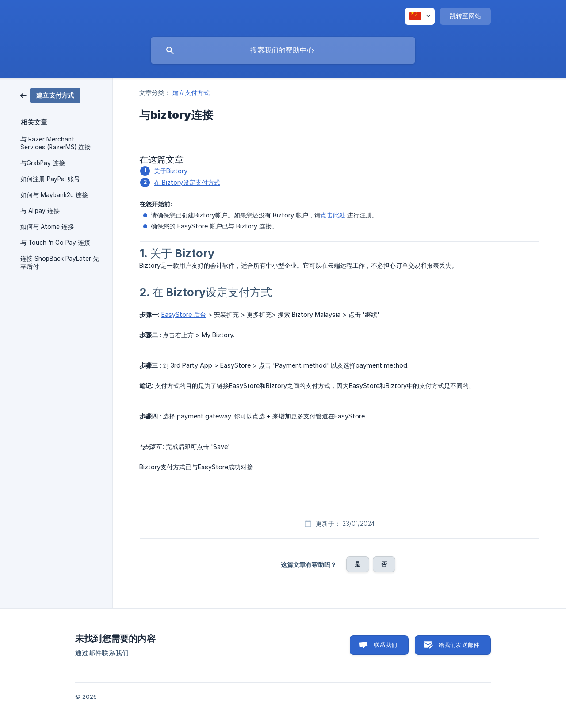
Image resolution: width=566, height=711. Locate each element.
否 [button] (384, 563)
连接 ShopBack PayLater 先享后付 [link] (59, 262)
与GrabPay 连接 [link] (42, 163)
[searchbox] (283, 50)
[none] (420, 16)
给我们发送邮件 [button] (459, 644)
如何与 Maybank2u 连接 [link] (54, 194)
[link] (50, 95)
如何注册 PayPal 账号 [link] (50, 179)
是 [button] (357, 563)
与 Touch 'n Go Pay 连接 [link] (55, 242)
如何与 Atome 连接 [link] (47, 226)
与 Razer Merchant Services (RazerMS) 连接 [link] (55, 143)
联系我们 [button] (385, 644)
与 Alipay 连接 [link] (40, 210)
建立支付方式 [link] (191, 92)
